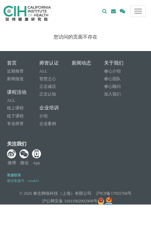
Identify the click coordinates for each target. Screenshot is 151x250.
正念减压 (47, 86)
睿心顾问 (112, 86)
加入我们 (112, 94)
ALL (11, 100)
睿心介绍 (112, 71)
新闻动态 (81, 63)
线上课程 (15, 108)
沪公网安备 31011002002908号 (73, 201)
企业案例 (47, 123)
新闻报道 (15, 78)
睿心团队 (112, 78)
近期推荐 (15, 71)
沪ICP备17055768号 (114, 193)
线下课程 (15, 116)
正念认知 (47, 94)
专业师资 (15, 123)
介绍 (43, 116)
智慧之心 (47, 78)
